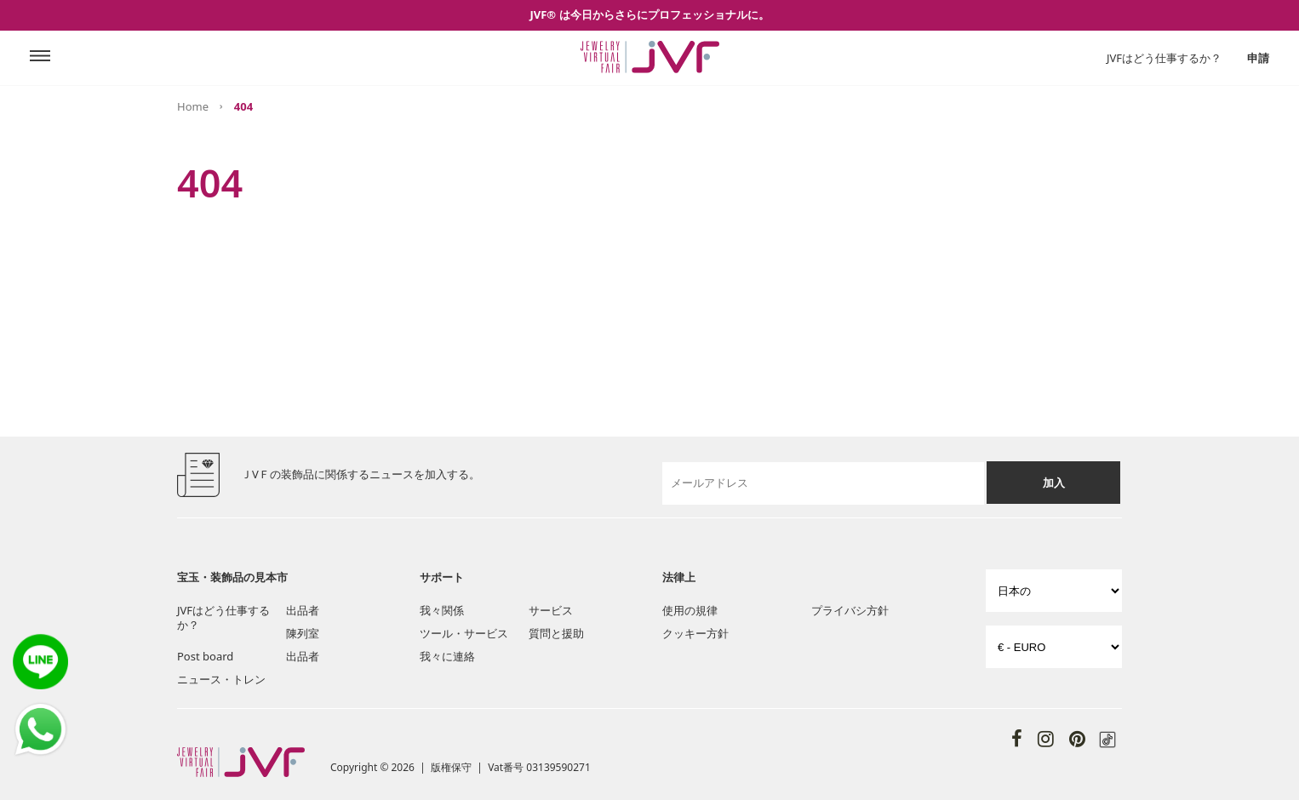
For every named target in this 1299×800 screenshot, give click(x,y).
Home (193, 106)
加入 (1054, 482)
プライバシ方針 (850, 610)
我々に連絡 (447, 656)
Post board (205, 656)
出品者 (302, 610)
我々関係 (442, 610)
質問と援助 (556, 633)
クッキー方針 (695, 633)
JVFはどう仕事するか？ (1164, 58)
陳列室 (302, 633)
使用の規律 (690, 610)
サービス (551, 610)
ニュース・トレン (221, 679)
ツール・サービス (464, 633)
